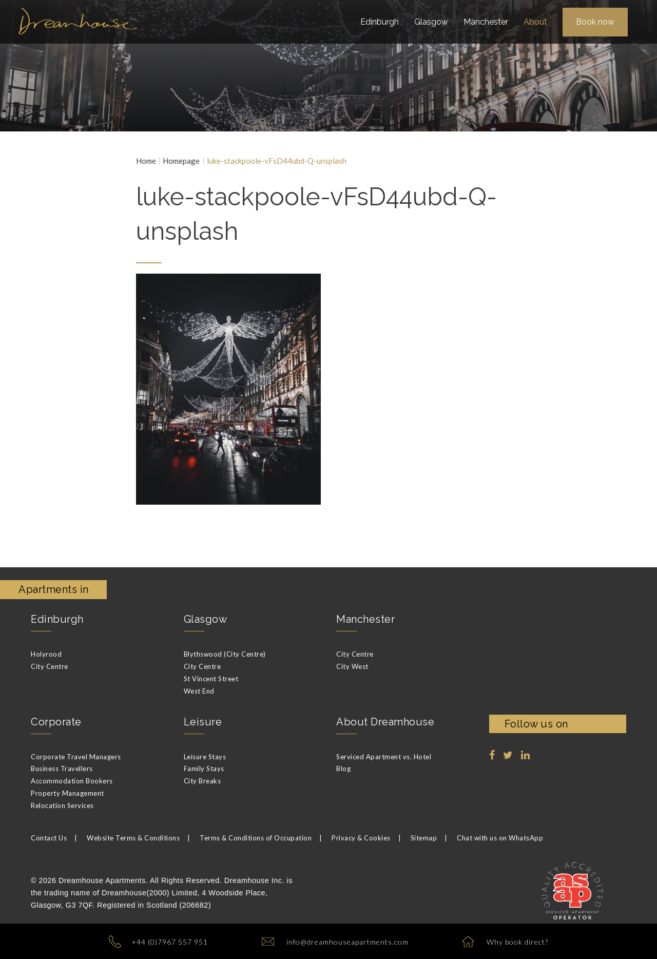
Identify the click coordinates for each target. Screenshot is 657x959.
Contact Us (49, 838)
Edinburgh (57, 619)
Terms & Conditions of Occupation (256, 838)
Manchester (365, 619)
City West (352, 666)
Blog (343, 768)
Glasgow (205, 619)
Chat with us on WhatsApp (500, 838)
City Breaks (202, 781)
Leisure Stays (205, 757)
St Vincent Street (211, 679)
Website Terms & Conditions (133, 838)
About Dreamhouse (385, 722)
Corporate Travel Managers (76, 757)
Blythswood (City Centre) (225, 654)
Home (146, 161)
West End (199, 691)
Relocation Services (62, 805)
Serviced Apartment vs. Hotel (383, 757)
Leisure (203, 722)
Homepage (181, 161)
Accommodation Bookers (72, 781)
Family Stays (204, 768)
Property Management (67, 793)
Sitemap (424, 838)
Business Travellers (62, 768)
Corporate (56, 722)
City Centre (49, 666)
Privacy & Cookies (361, 838)
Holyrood (46, 654)
